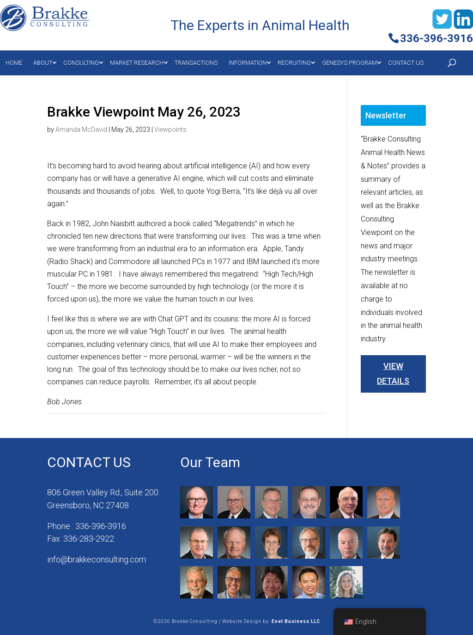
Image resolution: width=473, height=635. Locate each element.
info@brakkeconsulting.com (96, 559)
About (42, 62)
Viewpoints (170, 129)
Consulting (81, 62)
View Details (393, 373)
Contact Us (406, 62)
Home (14, 62)
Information (248, 62)
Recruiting (294, 62)
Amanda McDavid (81, 129)
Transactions (196, 62)
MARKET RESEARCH (137, 62)
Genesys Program (349, 62)
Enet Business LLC (296, 621)
